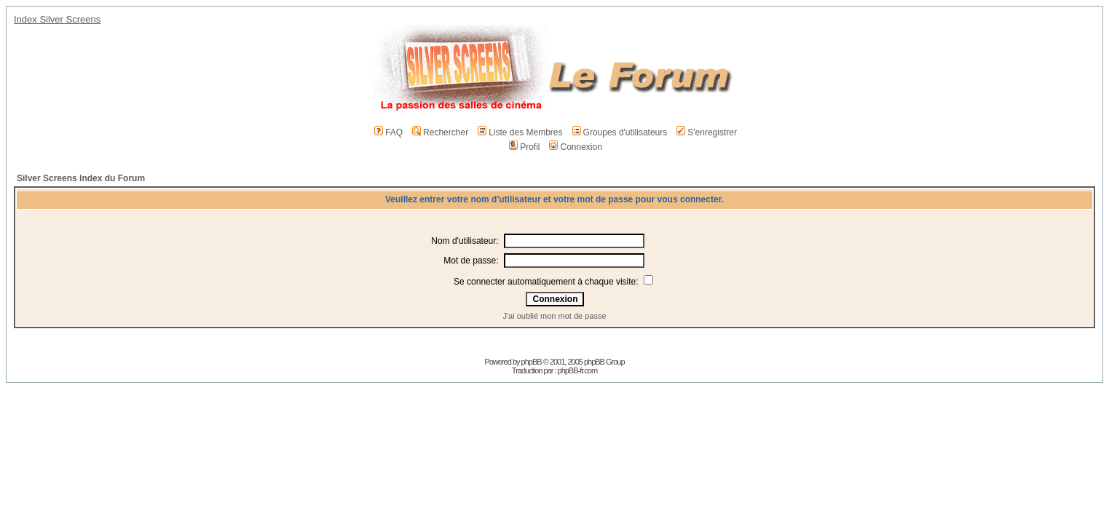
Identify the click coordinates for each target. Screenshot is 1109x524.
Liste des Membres (520, 132)
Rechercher (440, 132)
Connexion (575, 147)
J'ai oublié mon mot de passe (554, 315)
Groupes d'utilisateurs (620, 132)
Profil (524, 147)
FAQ (388, 132)
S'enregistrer (706, 132)
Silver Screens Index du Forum (81, 178)
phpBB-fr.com (578, 370)
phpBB (531, 361)
